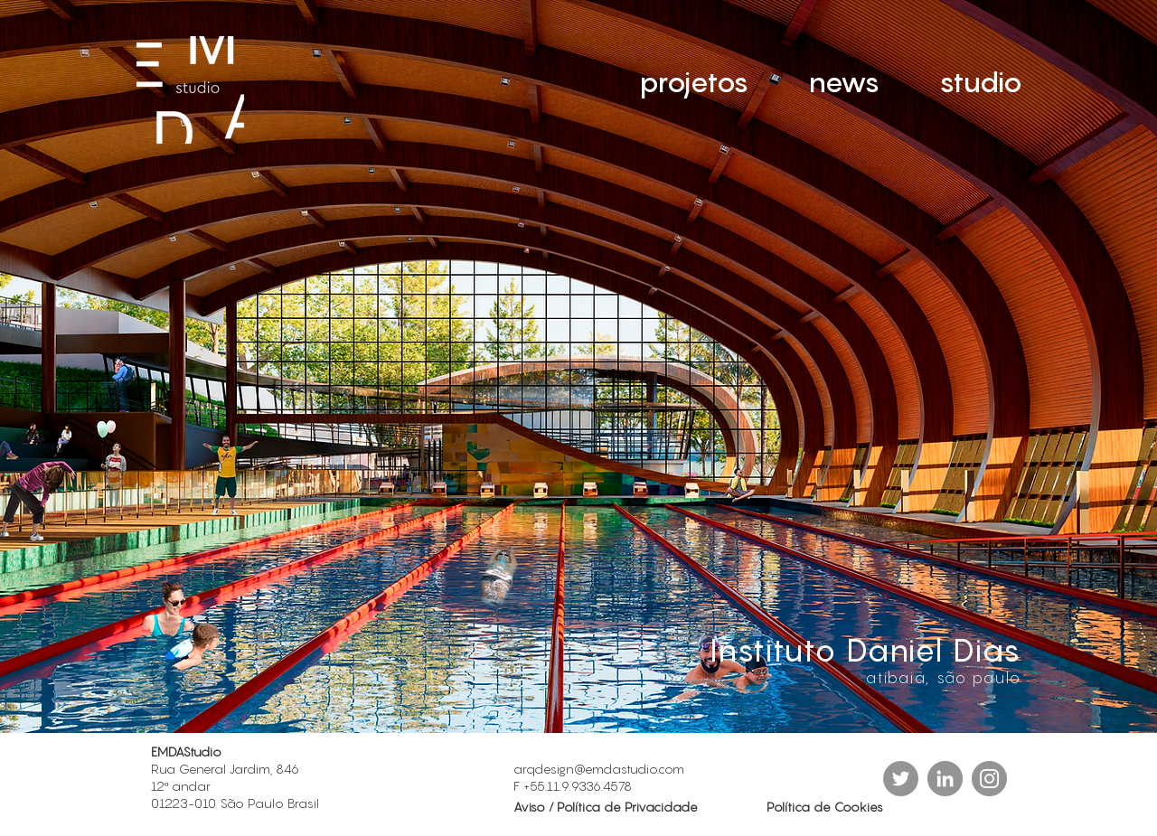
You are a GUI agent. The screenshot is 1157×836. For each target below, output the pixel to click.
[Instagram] (989, 778)
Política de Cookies (825, 806)
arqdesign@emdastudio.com (598, 768)
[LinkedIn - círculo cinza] (945, 778)
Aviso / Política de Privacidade (607, 806)
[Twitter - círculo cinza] (900, 778)
